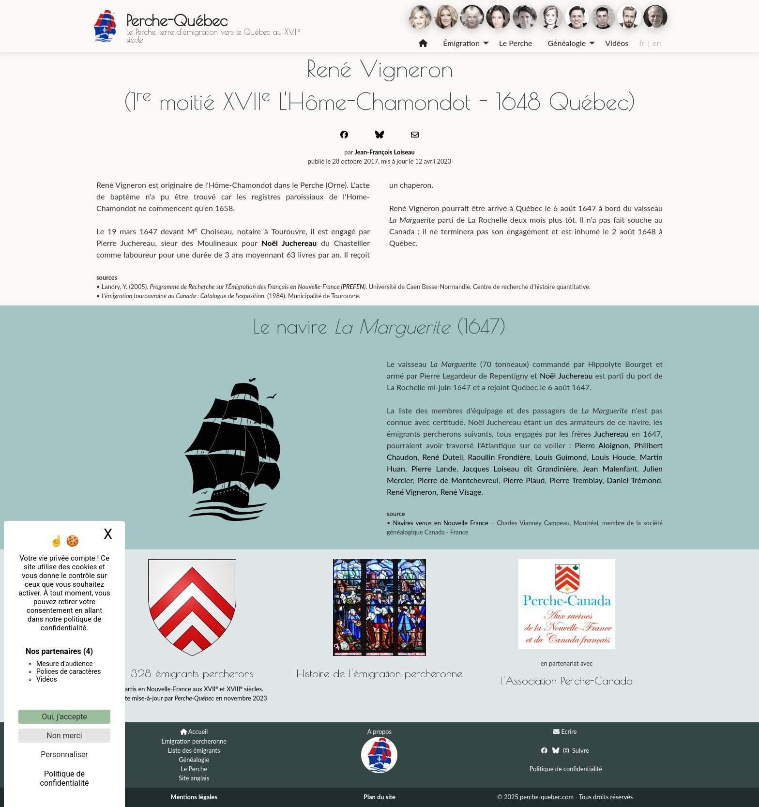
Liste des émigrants (194, 750)
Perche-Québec (176, 20)
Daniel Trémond (634, 480)
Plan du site (379, 797)
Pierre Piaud (524, 480)
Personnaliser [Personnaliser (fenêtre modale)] (64, 754)
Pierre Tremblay (576, 480)
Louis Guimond (561, 456)
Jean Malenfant (610, 468)
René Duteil (442, 456)
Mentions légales (194, 797)
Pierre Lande (433, 468)
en (657, 42)
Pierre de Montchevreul (458, 480)
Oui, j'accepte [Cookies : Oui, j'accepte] (64, 716)
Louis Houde (613, 456)
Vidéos (616, 42)
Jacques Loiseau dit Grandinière (519, 468)
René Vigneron (412, 491)
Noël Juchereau (289, 242)
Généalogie (566, 42)
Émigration (461, 42)
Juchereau (611, 433)
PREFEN (353, 286)
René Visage (460, 491)
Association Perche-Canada (569, 680)
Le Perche (515, 42)
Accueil (198, 731)
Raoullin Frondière (499, 456)
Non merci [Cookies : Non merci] (64, 735)
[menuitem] (423, 43)
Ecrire (569, 731)
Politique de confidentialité (566, 769)
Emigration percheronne (194, 741)
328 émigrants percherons (192, 673)
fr (642, 42)
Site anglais (194, 778)
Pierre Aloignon (602, 445)
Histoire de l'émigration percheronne (379, 673)
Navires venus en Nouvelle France (440, 523)
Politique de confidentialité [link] (64, 778)
